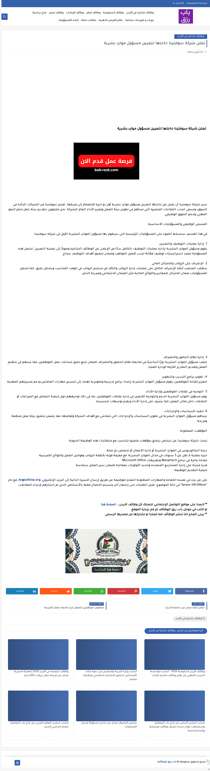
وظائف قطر (92, 12)
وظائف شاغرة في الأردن (138, 12)
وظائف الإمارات (73, 12)
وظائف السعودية (112, 12)
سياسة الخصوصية (195, 3)
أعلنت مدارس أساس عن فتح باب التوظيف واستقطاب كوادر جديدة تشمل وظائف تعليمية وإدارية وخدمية (175, 727)
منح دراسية (38, 12)
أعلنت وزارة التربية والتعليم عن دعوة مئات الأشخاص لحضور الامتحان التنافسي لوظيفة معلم (108, 675)
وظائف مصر (55, 12)
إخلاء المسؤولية (67, 20)
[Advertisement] (105, 91)
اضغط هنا (107, 505)
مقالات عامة (87, 20)
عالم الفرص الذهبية (109, 20)
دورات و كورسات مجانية (138, 20)
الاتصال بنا (177, 3)
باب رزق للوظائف (165, 762)
